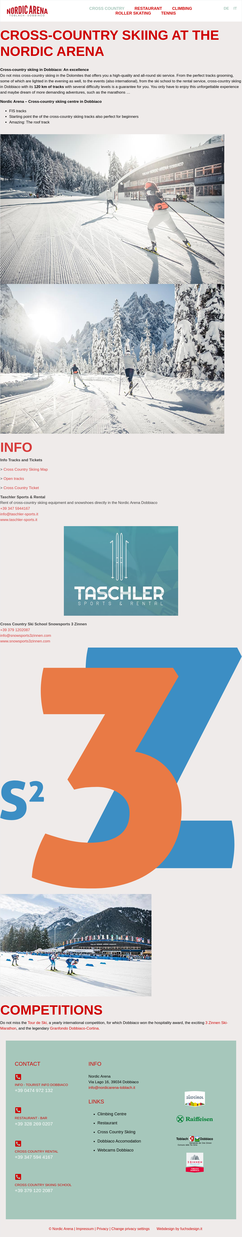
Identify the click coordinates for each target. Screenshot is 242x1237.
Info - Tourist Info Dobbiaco (41, 1085)
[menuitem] (226, 8)
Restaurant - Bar (31, 1118)
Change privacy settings (130, 1229)
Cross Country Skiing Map (26, 469)
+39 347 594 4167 (34, 1157)
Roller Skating (133, 13)
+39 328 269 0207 (34, 1123)
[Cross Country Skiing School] (18, 1176)
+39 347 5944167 (15, 508)
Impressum (85, 1229)
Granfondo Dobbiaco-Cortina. (75, 1028)
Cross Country (106, 8)
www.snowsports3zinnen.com (25, 641)
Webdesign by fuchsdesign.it (179, 1229)
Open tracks (14, 479)
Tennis (168, 13)
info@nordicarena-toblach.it (112, 1087)
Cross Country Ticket (21, 488)
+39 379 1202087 (15, 630)
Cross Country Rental (36, 1151)
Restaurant (148, 8)
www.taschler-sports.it (18, 520)
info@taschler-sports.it (19, 514)
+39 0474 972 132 (34, 1090)
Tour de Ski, (38, 1023)
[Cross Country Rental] (18, 1143)
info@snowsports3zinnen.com (25, 635)
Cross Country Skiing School (43, 1185)
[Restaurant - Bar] (18, 1110)
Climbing (182, 8)
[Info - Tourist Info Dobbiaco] (18, 1077)
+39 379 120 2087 (34, 1190)
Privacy (102, 1229)
